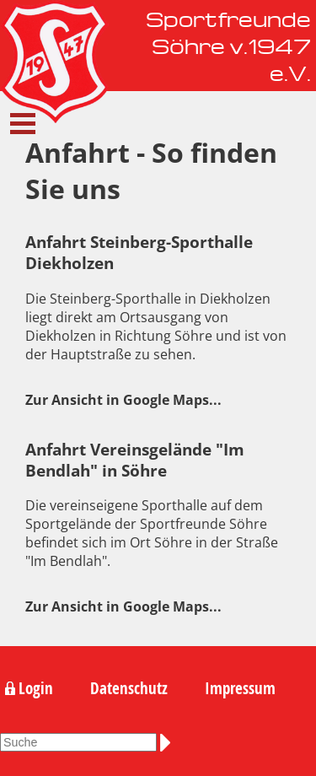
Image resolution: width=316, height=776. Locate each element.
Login (36, 688)
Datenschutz (129, 688)
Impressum (240, 688)
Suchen (168, 742)
